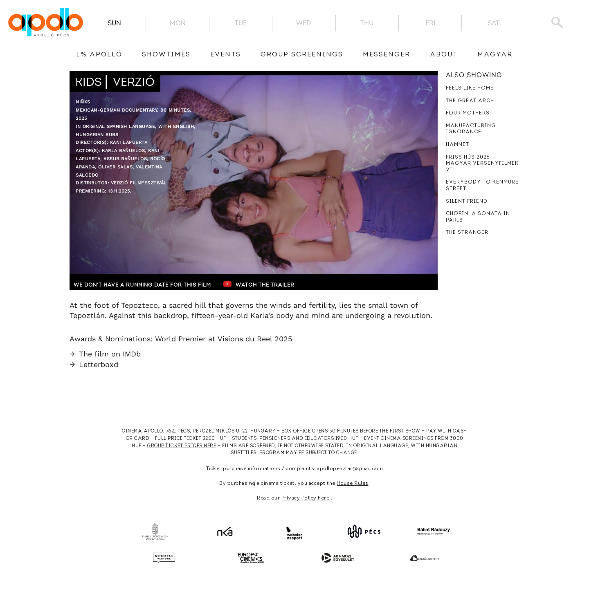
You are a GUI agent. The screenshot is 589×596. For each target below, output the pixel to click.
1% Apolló (99, 55)
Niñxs (83, 102)
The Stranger (467, 232)
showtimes (166, 55)
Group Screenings (302, 55)
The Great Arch (470, 101)
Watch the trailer (265, 284)
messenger (386, 55)
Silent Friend (467, 201)
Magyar (495, 55)
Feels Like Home (470, 88)
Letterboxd (94, 364)
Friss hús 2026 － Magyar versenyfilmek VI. (482, 164)
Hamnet (457, 144)
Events (225, 55)
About (444, 55)
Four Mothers (468, 113)
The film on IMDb (105, 354)
